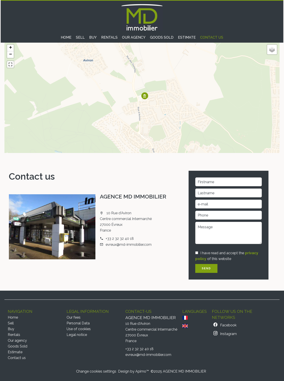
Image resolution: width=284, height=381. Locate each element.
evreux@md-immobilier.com (129, 244)
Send (206, 268)
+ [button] (10, 48)
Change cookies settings (96, 371)
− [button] (10, 54)
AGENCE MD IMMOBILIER (133, 196)
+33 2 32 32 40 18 (120, 238)
